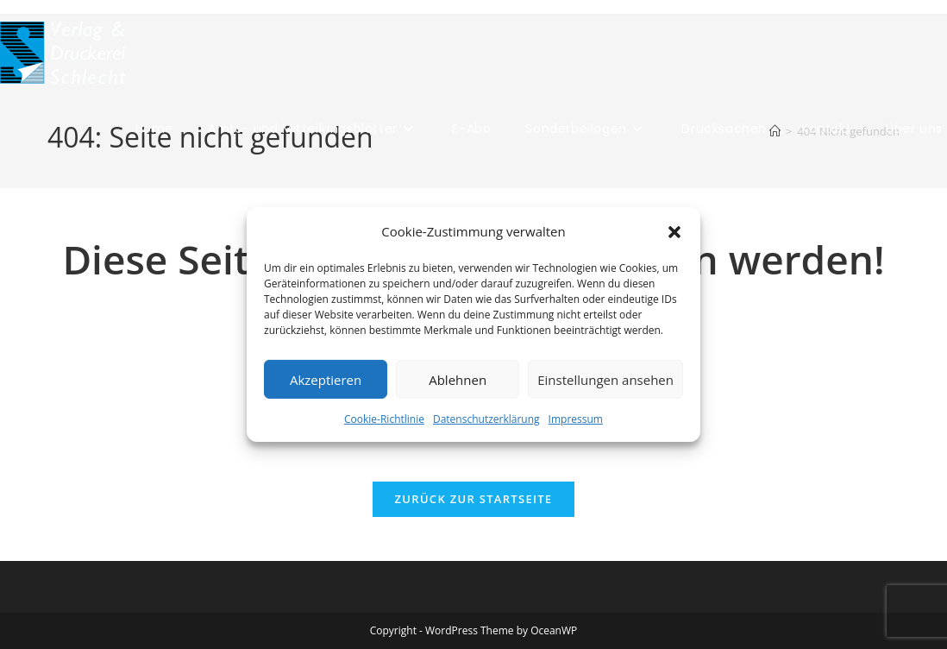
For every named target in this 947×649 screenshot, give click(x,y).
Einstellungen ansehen (605, 379)
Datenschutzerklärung (486, 419)
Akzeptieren (325, 379)
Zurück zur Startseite (474, 499)
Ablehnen (457, 379)
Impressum (576, 419)
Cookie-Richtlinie (384, 419)
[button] (674, 231)
